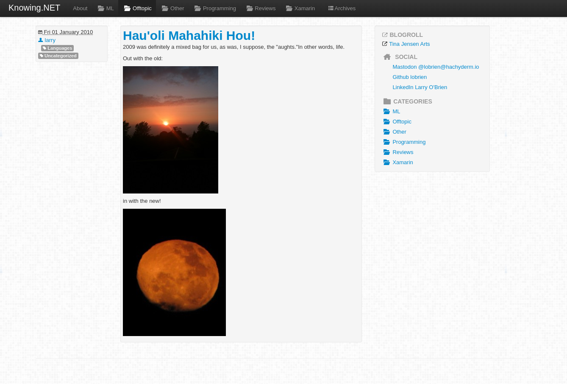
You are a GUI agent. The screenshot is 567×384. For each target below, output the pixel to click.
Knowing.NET (34, 7)
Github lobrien (409, 77)
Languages (57, 48)
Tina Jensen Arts (409, 44)
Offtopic (137, 8)
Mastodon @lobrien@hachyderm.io (435, 67)
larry (47, 40)
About (80, 8)
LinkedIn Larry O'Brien (419, 87)
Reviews (260, 8)
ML (105, 8)
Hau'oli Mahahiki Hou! (189, 35)
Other (172, 8)
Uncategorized (58, 56)
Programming (214, 8)
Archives (342, 8)
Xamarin (299, 8)
